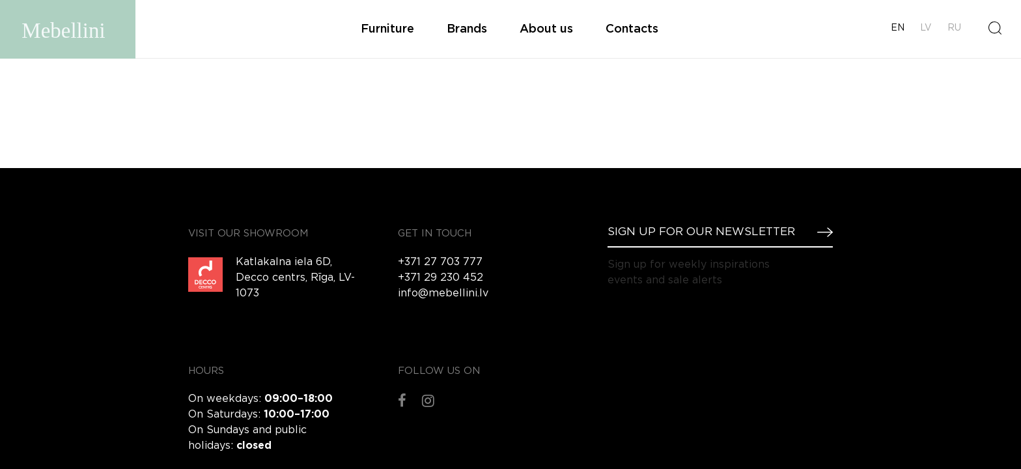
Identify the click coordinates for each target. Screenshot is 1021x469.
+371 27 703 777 (440, 262)
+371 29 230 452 (440, 278)
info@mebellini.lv (443, 293)
